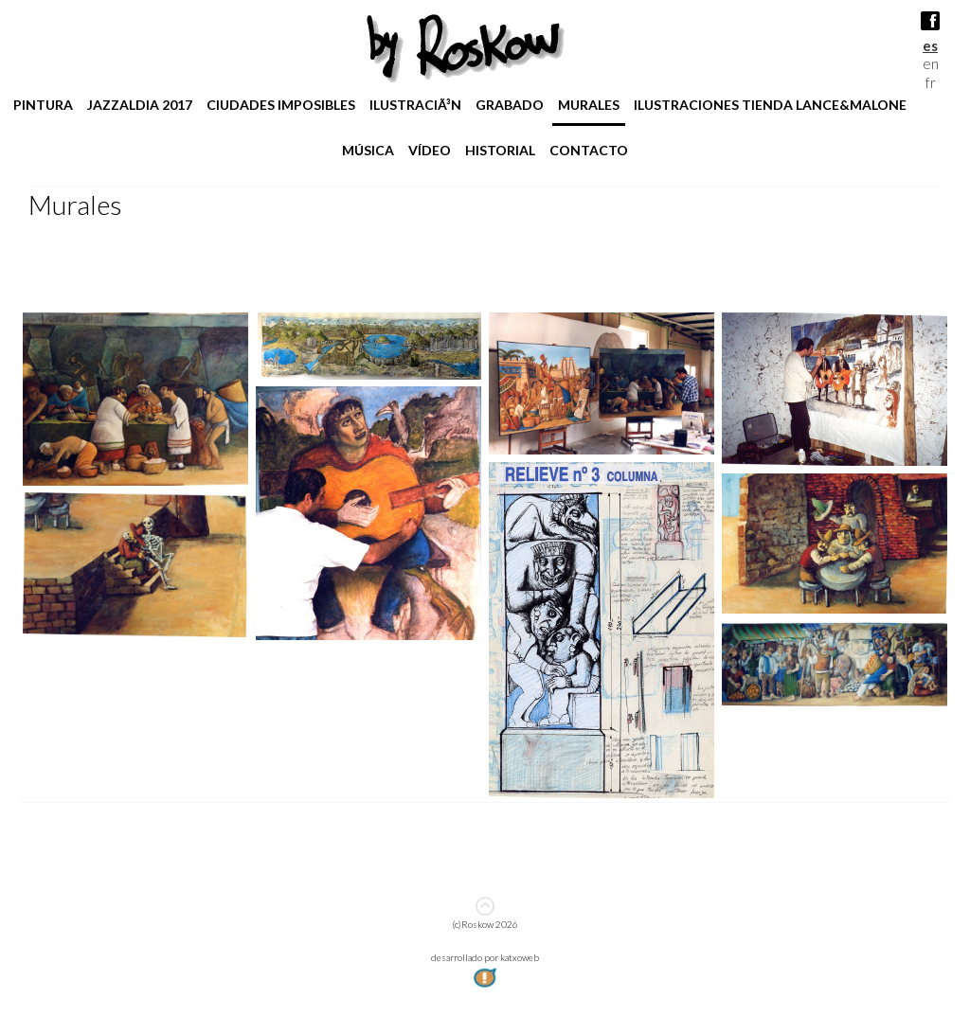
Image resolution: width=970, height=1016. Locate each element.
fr (930, 82)
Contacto (588, 150)
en (931, 63)
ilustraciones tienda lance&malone (770, 105)
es (930, 45)
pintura (43, 105)
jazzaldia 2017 (139, 105)
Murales (589, 105)
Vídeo (429, 150)
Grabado (510, 105)
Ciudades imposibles (281, 105)
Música (368, 150)
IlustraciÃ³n (415, 105)
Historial (500, 150)
